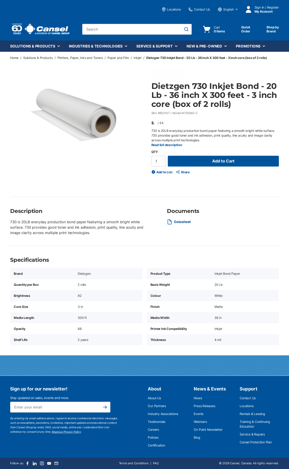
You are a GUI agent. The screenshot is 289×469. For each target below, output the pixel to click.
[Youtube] (49, 463)
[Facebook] (27, 463)
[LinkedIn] (34, 463)
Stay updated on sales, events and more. (39, 398)
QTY (154, 152)
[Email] (56, 463)
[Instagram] (42, 463)
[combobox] (137, 29)
